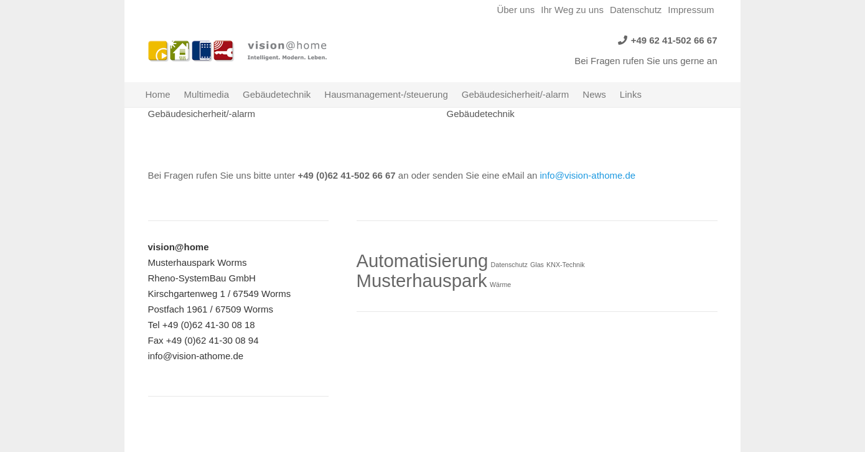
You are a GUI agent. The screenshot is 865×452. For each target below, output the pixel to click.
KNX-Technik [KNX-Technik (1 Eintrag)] (565, 264)
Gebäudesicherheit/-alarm (202, 113)
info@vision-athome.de (588, 175)
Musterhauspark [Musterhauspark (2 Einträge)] (422, 280)
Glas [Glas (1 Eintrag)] (537, 264)
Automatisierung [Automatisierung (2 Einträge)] (423, 260)
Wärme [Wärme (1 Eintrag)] (500, 284)
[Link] (191, 51)
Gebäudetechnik (481, 113)
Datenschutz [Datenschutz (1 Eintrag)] (509, 264)
